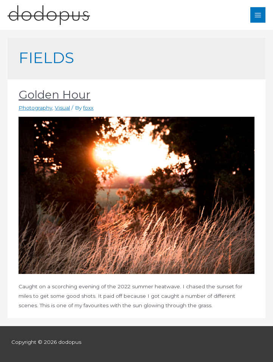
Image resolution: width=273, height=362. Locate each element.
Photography (35, 108)
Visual (62, 108)
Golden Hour (54, 95)
